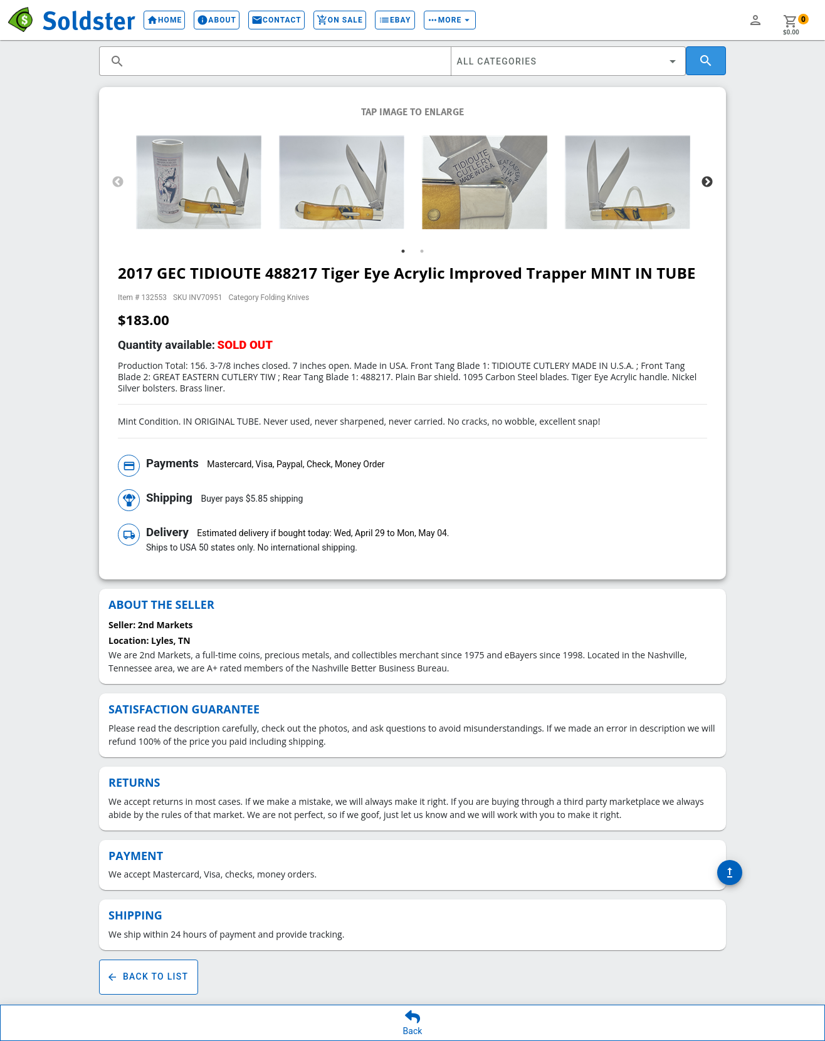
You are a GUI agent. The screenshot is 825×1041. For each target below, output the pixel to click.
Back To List (148, 977)
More (450, 20)
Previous (118, 182)
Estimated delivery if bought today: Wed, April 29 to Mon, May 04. (323, 533)
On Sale (339, 20)
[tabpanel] (198, 182)
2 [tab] (422, 251)
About (216, 20)
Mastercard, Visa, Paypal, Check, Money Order (295, 464)
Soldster (88, 19)
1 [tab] (403, 251)
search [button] (117, 61)
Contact (276, 20)
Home (164, 20)
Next (707, 182)
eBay (395, 20)
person (755, 20)
